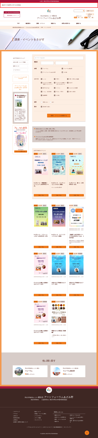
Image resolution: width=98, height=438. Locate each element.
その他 (65, 72)
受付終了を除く (46, 106)
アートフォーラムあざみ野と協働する (76, 418)
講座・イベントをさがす (60, 419)
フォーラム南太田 (68, 68)
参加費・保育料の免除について (20, 422)
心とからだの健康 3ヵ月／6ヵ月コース (61, 83)
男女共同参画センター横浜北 (21, 96)
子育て (57, 79)
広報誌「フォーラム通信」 (40, 413)
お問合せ (90, 14)
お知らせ (15, 415)
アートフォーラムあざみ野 (49, 72)
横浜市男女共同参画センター (18, 27)
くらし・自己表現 (47, 91)
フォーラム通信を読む (20, 151)
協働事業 (45, 95)
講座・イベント (30, 374)
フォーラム (45, 68)
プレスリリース (38, 419)
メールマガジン (16, 69)
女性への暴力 (72, 91)
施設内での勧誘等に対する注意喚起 (11, 5)
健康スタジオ (16, 66)
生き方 (70, 82)
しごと (44, 79)
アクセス (15, 413)
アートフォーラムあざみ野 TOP (32, 27)
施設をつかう (58, 415)
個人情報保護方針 (58, 427)
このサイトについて (47, 427)
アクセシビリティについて (34, 427)
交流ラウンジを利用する (60, 417)
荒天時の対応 (16, 417)
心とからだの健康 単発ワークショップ (48, 83)
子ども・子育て (59, 91)
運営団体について (12, 15)
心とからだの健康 (73, 88)
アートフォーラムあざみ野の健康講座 (44, 136)
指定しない (45, 102)
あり (53, 102)
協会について (37, 411)
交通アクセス (90, 10)
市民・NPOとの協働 (74, 79)
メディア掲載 (37, 417)
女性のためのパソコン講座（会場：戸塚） (45, 128)
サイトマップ (67, 427)
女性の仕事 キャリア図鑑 (19, 62)
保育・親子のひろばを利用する (76, 421)
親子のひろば (46, 88)
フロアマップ (16, 411)
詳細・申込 (41, 195)
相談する (57, 421)
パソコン (58, 88)
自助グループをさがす (75, 415)
